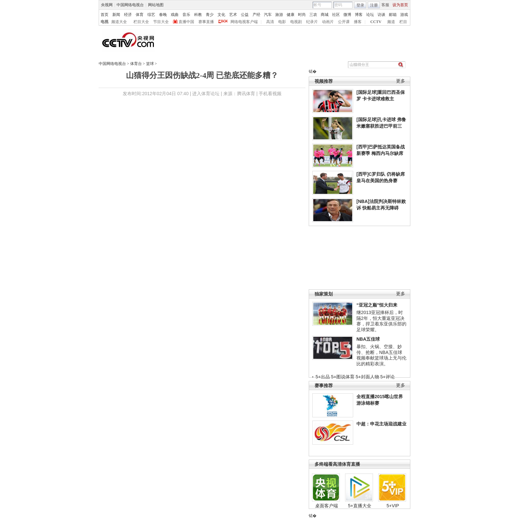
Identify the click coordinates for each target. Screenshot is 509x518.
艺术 (233, 14)
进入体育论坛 (205, 93)
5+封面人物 (367, 376)
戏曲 (175, 14)
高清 (270, 21)
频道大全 (119, 21)
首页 (104, 14)
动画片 (328, 21)
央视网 (107, 5)
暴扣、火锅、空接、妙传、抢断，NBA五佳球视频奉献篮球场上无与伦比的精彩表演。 (381, 355)
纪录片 (312, 21)
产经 (256, 14)
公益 (245, 14)
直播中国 (186, 21)
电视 (104, 21)
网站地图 (156, 5)
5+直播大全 (359, 505)
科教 (198, 14)
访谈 (381, 14)
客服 (385, 5)
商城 (325, 14)
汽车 (268, 14)
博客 (359, 14)
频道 (391, 21)
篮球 (150, 63)
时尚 (302, 14)
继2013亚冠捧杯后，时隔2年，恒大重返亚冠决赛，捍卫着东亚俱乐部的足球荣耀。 (381, 321)
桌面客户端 (326, 505)
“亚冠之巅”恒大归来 (376, 305)
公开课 (344, 21)
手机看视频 (270, 93)
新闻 (116, 14)
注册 (374, 5)
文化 (221, 14)
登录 (360, 5)
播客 (358, 21)
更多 (400, 81)
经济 (128, 14)
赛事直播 (206, 21)
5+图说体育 (342, 376)
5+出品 (323, 376)
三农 (313, 14)
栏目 (403, 21)
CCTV (375, 21)
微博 (347, 14)
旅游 (279, 14)
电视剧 (296, 21)
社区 (336, 14)
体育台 (136, 63)
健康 (290, 14)
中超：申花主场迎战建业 (381, 423)
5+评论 (387, 376)
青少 (210, 14)
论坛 (370, 14)
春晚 (163, 14)
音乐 (186, 14)
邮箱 (393, 14)
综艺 (151, 14)
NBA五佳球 (368, 339)
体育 (139, 14)
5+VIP (393, 505)
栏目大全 (141, 21)
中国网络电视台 (130, 5)
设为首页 (400, 5)
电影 (282, 21)
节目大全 (161, 21)
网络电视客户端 (244, 21)
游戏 (404, 14)
